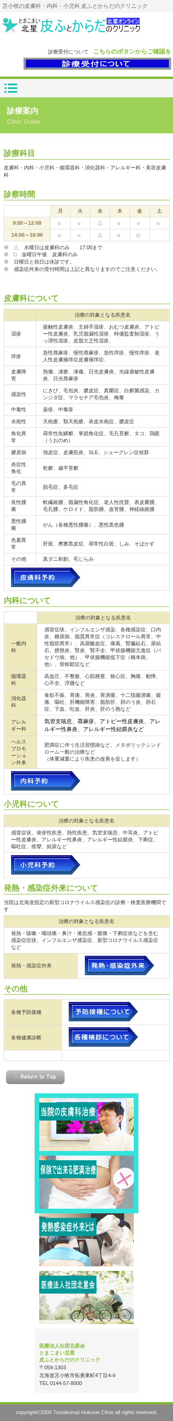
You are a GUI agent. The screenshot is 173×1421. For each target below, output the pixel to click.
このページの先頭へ (35, 1077)
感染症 (86, 1239)
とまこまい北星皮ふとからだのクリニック (87, 29)
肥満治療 (86, 1182)
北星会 (86, 1297)
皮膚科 (86, 1124)
